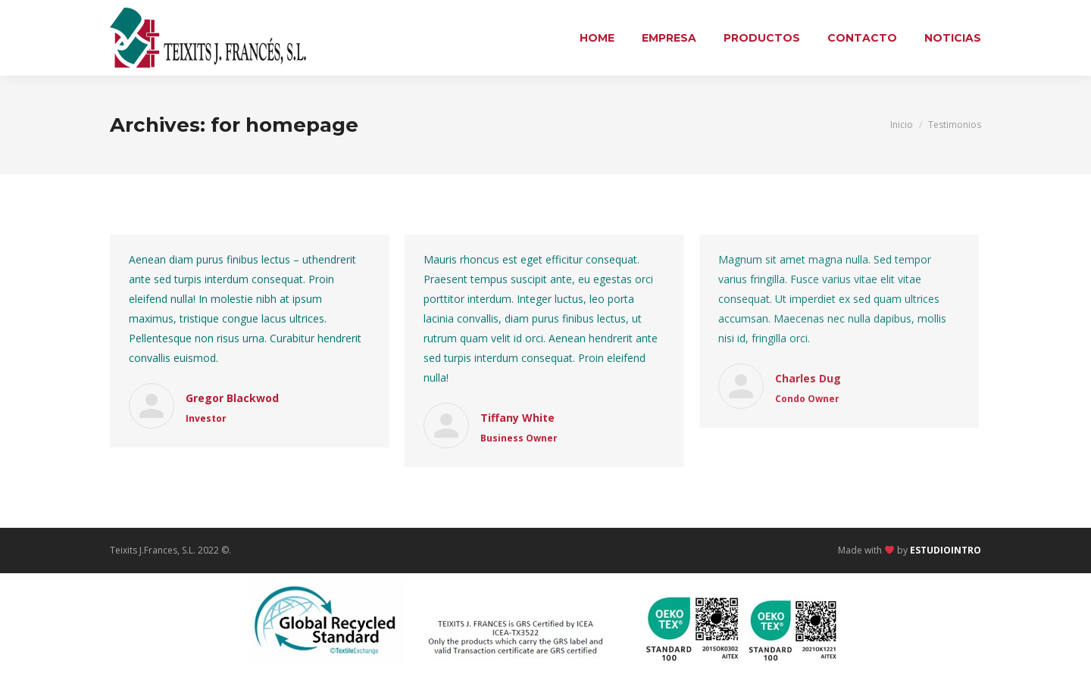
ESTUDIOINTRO (945, 550)
